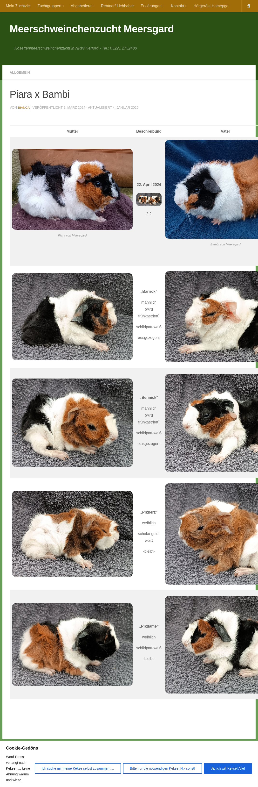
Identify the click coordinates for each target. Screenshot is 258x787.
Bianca (24, 107)
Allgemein (21, 72)
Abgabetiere (81, 6)
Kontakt (177, 6)
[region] (129, 764)
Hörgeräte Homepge (210, 6)
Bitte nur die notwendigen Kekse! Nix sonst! (162, 768)
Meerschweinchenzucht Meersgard (92, 29)
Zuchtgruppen (49, 6)
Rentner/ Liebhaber (117, 6)
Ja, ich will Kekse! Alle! (228, 768)
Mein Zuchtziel (18, 6)
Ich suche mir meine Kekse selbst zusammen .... (78, 768)
